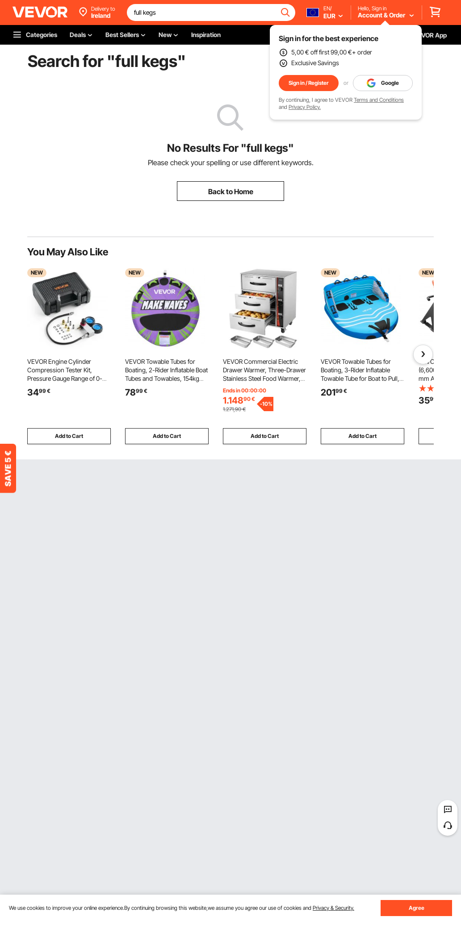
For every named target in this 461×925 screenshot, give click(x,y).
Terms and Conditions (379, 99)
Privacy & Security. (333, 907)
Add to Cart (69, 436)
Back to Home (230, 191)
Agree (416, 907)
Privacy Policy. (305, 107)
